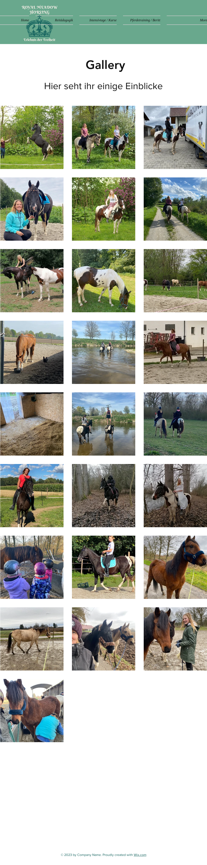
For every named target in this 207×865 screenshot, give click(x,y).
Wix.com (140, 855)
